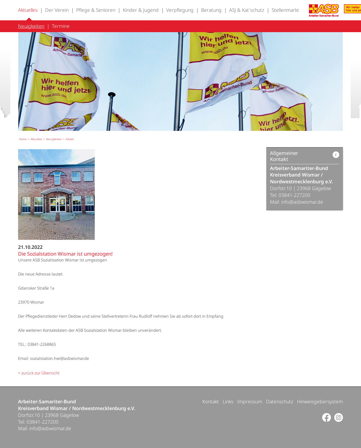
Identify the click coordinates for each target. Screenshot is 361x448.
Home (23, 139)
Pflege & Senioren (95, 10)
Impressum (249, 401)
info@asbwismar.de (302, 201)
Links (228, 401)
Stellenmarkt (285, 10)
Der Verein (57, 10)
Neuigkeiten (31, 26)
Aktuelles (28, 10)
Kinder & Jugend (141, 10)
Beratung (211, 10)
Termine (61, 26)
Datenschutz (279, 401)
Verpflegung (180, 10)
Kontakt (210, 401)
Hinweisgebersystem (320, 401)
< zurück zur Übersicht (38, 373)
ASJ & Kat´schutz (246, 10)
